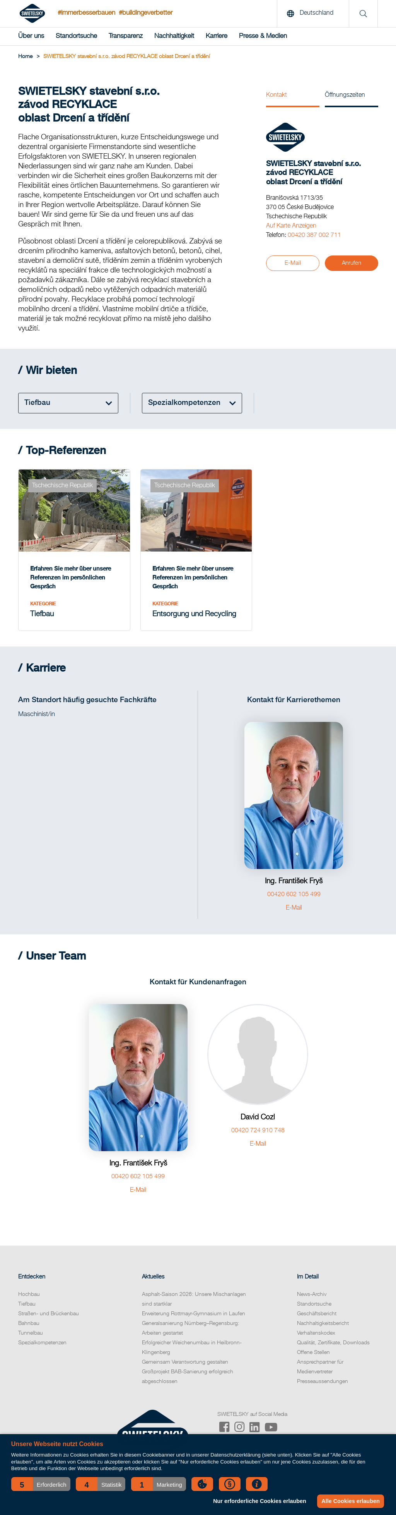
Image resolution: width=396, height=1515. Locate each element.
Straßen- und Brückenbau (48, 1313)
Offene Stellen (313, 1352)
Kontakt (276, 95)
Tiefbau (27, 1304)
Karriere (216, 36)
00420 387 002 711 (314, 235)
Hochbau (29, 1294)
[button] (40, 1484)
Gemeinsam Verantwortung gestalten (185, 1362)
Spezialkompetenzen (42, 1342)
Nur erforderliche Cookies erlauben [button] (259, 1501)
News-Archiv (311, 1294)
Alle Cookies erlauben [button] (350, 1501)
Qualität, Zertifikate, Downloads (333, 1342)
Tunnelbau (30, 1333)
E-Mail (293, 263)
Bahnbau (28, 1323)
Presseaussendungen (322, 1381)
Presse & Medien (263, 36)
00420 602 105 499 (294, 894)
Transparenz (126, 36)
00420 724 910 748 (258, 1131)
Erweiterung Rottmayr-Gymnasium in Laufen (193, 1313)
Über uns (31, 36)
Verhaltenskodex (316, 1333)
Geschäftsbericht (316, 1313)
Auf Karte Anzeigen (291, 226)
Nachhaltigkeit (174, 36)
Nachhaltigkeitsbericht (323, 1323)
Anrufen (351, 263)
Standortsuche (76, 36)
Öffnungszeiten (345, 95)
